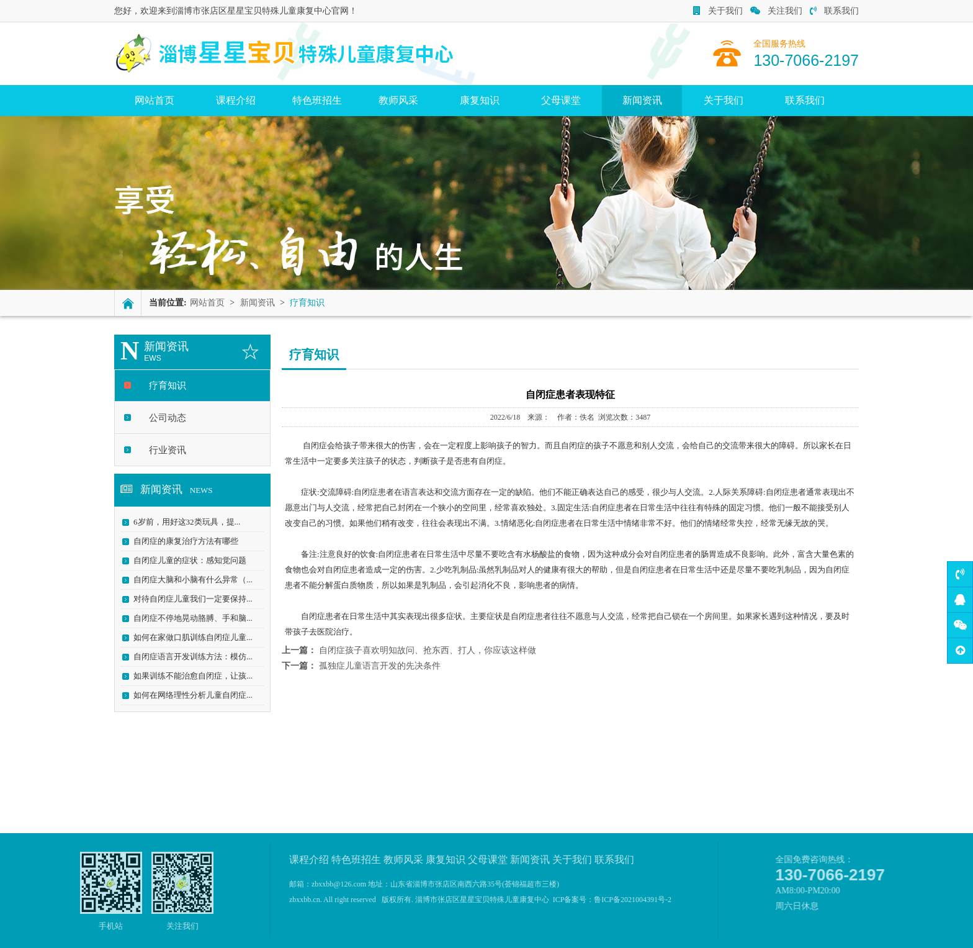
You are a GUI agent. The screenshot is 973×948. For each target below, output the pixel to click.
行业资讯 (163, 450)
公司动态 (163, 418)
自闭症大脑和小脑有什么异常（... (188, 579)
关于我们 (718, 11)
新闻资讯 (642, 100)
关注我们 (776, 11)
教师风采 (398, 100)
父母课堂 (561, 100)
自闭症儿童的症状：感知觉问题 (185, 560)
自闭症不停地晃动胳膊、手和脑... (188, 618)
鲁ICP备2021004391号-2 (632, 899)
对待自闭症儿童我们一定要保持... (188, 598)
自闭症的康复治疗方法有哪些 (181, 541)
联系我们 (834, 11)
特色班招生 (317, 100)
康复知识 (480, 100)
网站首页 (154, 100)
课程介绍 (236, 100)
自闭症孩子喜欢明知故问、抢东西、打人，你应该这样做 (427, 650)
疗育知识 (163, 385)
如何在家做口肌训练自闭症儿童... (188, 637)
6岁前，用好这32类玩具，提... (182, 521)
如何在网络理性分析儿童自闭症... (188, 695)
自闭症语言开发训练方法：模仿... (188, 656)
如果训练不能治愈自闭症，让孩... (188, 675)
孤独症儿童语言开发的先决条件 (380, 665)
